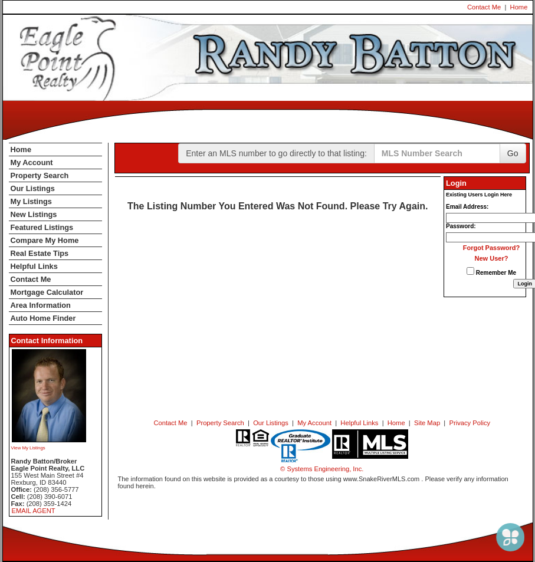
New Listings (34, 214)
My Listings (31, 201)
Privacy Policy (469, 422)
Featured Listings (42, 227)
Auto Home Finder (43, 318)
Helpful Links (34, 266)
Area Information (41, 305)
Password (460, 226)
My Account (32, 162)
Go (512, 153)
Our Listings (33, 188)
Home (519, 7)
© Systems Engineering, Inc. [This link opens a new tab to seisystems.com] (321, 468)
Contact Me (484, 7)
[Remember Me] (470, 271)
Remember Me (491, 271)
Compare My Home (45, 240)
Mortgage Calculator (47, 292)
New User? (491, 258)
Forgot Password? (491, 247)
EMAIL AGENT (33, 510)
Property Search (40, 175)
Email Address (466, 206)
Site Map (427, 422)
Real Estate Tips (40, 253)
